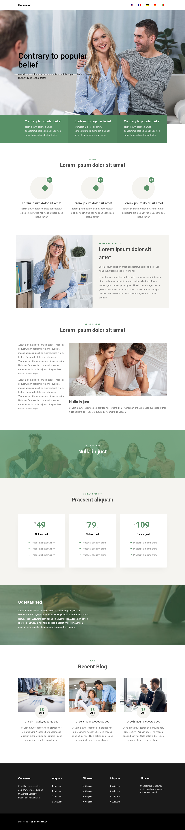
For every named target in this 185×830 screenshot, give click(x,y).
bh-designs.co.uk (39, 821)
